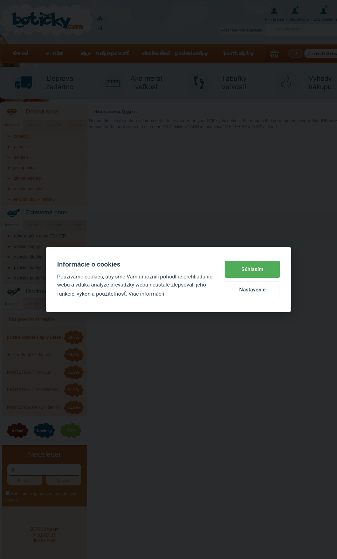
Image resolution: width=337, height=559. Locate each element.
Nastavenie (252, 290)
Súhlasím (252, 269)
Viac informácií (146, 294)
